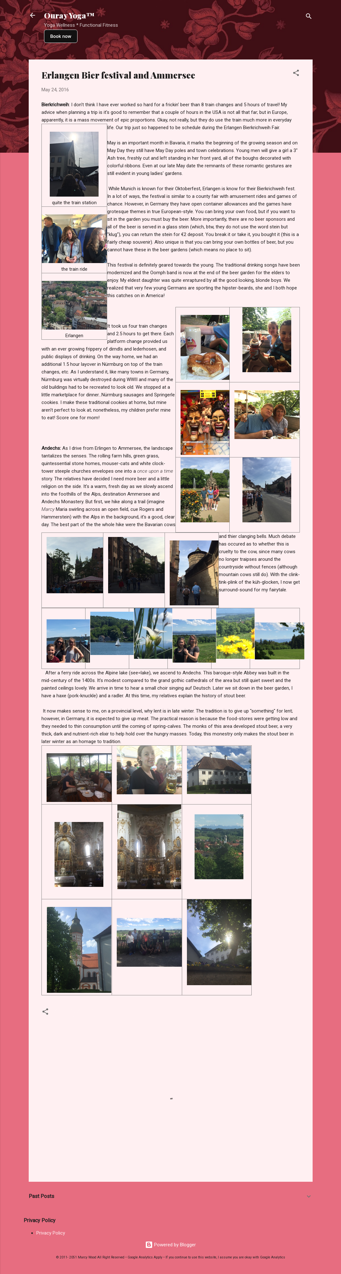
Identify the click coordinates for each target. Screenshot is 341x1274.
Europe (64, 1014)
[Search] (309, 17)
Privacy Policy (50, 1233)
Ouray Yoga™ (69, 15)
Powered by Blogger (170, 1245)
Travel (86, 1014)
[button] (296, 74)
